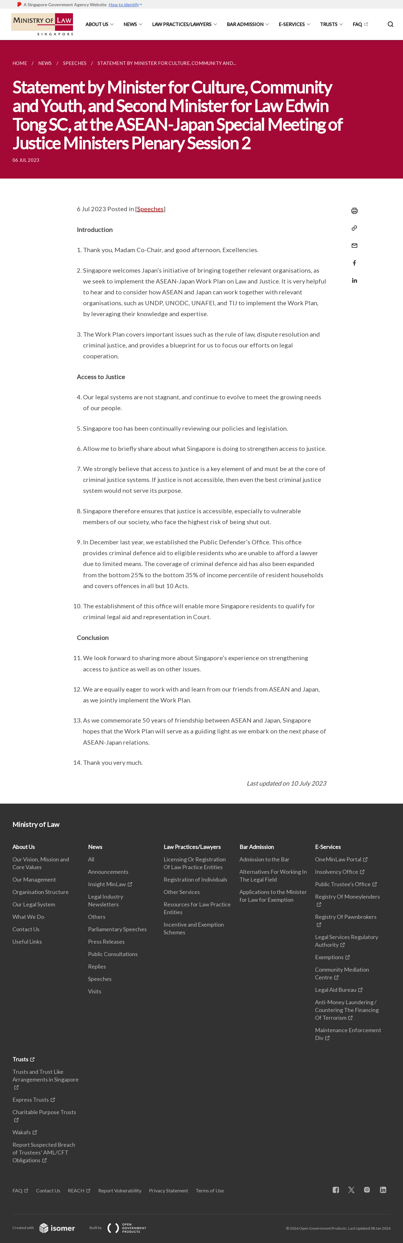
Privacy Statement (168, 1190)
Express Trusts (30, 1099)
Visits (94, 991)
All (91, 859)
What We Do (28, 916)
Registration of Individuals (195, 879)
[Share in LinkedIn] (353, 276)
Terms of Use (210, 1190)
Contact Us (25, 929)
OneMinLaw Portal (338, 859)
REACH (76, 1190)
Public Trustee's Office (343, 884)
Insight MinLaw (107, 884)
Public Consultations (113, 953)
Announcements (108, 871)
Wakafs (21, 1132)
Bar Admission (245, 24)
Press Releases (106, 941)
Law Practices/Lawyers (181, 24)
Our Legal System (33, 904)
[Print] (353, 210)
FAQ (357, 24)
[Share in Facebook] (353, 259)
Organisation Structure (40, 891)
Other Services (182, 891)
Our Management (34, 879)
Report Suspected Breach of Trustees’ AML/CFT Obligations (43, 1152)
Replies (97, 966)
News (130, 24)
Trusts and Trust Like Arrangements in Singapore (45, 1075)
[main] (201, 422)
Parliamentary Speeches (117, 929)
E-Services (292, 24)
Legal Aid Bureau (335, 989)
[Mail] (353, 242)
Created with (48, 1227)
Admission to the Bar (264, 859)
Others (96, 916)
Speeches (150, 208)
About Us (97, 24)
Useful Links (27, 941)
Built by (123, 1227)
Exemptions (329, 957)
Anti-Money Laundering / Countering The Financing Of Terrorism (347, 1010)
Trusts (328, 24)
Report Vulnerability (119, 1190)
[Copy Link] (353, 228)
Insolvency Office (336, 871)
